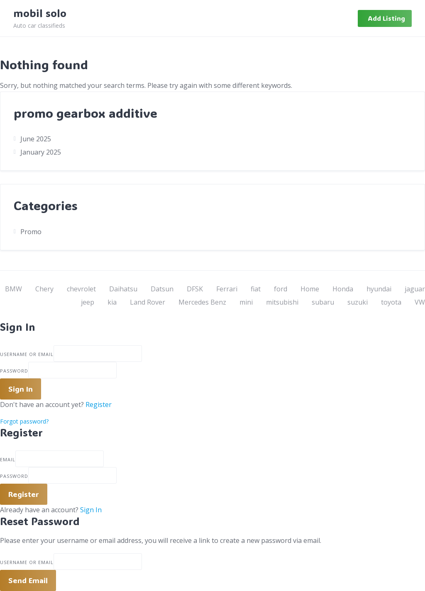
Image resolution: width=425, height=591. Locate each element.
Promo (31, 231)
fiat (256, 288)
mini (246, 302)
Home (309, 288)
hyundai (378, 288)
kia (112, 302)
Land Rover (147, 302)
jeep (87, 302)
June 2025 (35, 138)
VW (420, 302)
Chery (44, 288)
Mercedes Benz (202, 302)
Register (98, 404)
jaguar (415, 288)
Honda (342, 288)
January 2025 (40, 152)
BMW (13, 288)
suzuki (357, 302)
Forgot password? (24, 421)
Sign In (91, 509)
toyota (391, 302)
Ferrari (226, 288)
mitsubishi (282, 302)
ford (280, 288)
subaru (323, 302)
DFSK (195, 288)
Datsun (162, 288)
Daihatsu (123, 288)
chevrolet (81, 288)
